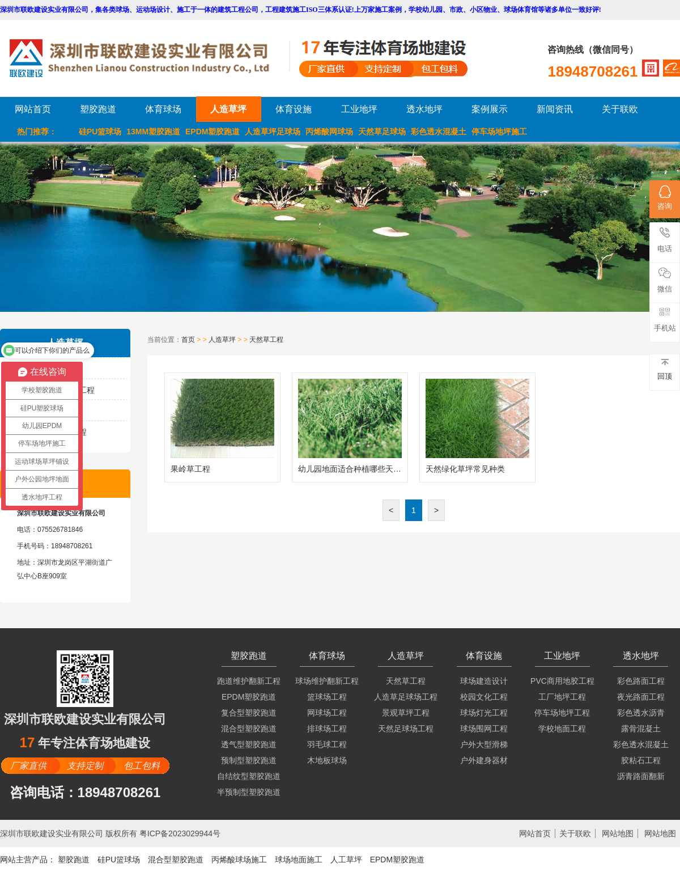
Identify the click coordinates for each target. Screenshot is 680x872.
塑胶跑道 (98, 109)
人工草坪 (346, 859)
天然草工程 (266, 340)
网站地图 (618, 833)
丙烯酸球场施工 (239, 859)
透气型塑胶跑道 (249, 744)
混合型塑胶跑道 (249, 728)
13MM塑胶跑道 (153, 131)
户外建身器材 (484, 760)
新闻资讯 (555, 109)
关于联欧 (620, 109)
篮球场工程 (327, 696)
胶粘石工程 (641, 760)
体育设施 (293, 109)
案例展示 (489, 109)
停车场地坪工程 (562, 712)
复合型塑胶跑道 (249, 712)
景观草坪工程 (406, 712)
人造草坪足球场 (272, 131)
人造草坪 (228, 109)
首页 (188, 340)
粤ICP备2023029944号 (179, 833)
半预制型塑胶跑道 (248, 792)
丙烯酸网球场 (329, 131)
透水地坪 (424, 109)
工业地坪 (359, 109)
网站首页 (33, 109)
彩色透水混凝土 (438, 131)
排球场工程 (327, 728)
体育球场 (163, 109)
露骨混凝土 (641, 728)
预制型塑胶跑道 (249, 760)
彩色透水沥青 (641, 712)
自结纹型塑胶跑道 (248, 776)
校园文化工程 (484, 696)
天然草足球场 (382, 131)
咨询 (664, 197)
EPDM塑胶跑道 (212, 131)
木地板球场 (327, 760)
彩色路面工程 (641, 680)
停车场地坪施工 (499, 131)
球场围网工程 (484, 728)
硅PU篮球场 (100, 131)
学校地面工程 (562, 728)
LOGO (149, 58)
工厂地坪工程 (562, 696)
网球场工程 (327, 712)
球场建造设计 (484, 680)
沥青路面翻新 (641, 776)
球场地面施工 (298, 859)
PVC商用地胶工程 (562, 680)
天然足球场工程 (406, 728)
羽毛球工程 (327, 744)
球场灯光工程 (484, 712)
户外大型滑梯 (484, 744)
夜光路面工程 (641, 696)
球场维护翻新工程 (327, 680)
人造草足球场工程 (405, 696)
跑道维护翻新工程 (248, 680)
